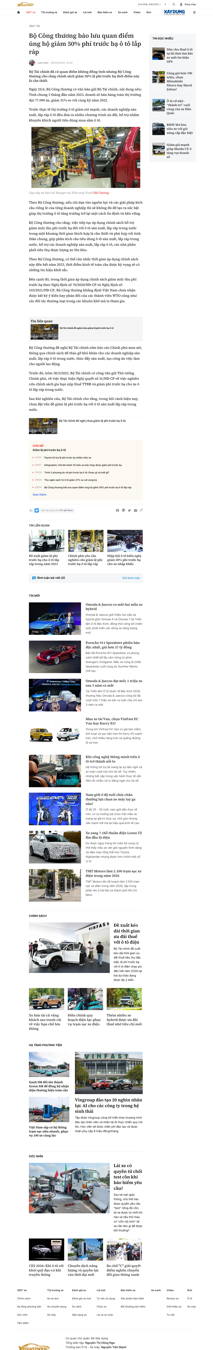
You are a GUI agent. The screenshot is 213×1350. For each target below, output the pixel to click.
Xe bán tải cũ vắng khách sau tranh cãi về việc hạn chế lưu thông (45, 1022)
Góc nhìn (36, 1156)
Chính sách (38, 916)
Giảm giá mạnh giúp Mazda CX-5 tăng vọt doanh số (179, 151)
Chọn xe (101, 1306)
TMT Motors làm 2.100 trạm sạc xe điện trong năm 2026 (113, 873)
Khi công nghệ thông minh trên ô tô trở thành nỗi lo (113, 759)
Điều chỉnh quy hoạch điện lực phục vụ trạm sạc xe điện (84, 1020)
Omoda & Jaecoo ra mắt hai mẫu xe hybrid (114, 606)
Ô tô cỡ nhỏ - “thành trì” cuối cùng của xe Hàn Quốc (179, 107)
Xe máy (51, 1314)
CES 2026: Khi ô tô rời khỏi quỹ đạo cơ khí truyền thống (46, 1270)
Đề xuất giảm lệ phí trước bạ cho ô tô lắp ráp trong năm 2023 (44, 560)
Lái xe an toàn (105, 1314)
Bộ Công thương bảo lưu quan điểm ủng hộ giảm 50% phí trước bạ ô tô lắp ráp (88, 487)
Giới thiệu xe (174, 1306)
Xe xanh (122, 12)
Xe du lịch (53, 1298)
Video (136, 12)
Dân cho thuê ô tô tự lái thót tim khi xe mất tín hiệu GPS (180, 55)
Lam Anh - (44, 62)
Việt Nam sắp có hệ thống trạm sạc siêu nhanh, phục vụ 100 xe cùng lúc (48, 1131)
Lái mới (87, 12)
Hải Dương (101, 193)
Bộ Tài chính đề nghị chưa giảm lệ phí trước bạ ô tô (87, 328)
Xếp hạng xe (79, 1314)
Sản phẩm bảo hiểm (132, 1298)
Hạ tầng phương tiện (45, 1045)
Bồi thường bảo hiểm (133, 1306)
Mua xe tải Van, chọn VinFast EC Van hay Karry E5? (112, 721)
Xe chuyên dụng (56, 1306)
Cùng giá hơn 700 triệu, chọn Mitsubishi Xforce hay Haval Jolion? (179, 81)
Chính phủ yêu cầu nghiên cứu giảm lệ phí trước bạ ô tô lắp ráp (85, 560)
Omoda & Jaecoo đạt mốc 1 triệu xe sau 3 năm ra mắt (114, 683)
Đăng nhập (190, 4)
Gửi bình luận (131, 578)
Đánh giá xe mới (81, 1298)
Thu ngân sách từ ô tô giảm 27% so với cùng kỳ (70, 479)
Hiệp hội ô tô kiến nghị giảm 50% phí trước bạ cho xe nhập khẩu (124, 560)
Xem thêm (39, 494)
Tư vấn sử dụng (106, 1298)
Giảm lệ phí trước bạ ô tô (49, 450)
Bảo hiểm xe (104, 12)
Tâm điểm (23, 1323)
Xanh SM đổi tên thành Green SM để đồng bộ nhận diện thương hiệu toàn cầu (49, 1086)
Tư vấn (171, 1314)
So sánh (76, 1306)
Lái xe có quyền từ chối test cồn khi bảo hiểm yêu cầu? (128, 1177)
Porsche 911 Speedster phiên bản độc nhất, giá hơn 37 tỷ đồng (113, 645)
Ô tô (189, 1298)
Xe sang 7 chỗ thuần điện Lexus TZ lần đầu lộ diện (114, 835)
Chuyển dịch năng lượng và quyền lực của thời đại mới (83, 1270)
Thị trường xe (49, 12)
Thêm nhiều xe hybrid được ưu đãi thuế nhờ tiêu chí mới (124, 1020)
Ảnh (148, 12)
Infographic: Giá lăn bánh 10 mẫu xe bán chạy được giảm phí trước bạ (83, 465)
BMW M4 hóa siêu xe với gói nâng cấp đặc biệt (180, 129)
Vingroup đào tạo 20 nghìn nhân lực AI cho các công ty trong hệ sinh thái (108, 1105)
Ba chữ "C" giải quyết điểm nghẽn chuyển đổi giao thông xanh (124, 1270)
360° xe (30, 12)
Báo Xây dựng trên (57, 510)
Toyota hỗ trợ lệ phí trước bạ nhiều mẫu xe (67, 457)
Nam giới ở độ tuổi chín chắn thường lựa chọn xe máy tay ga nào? (110, 799)
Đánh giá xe (70, 12)
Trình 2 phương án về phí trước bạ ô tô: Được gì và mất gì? (76, 472)
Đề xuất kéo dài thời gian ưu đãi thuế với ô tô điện (127, 933)
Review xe (173, 1298)
